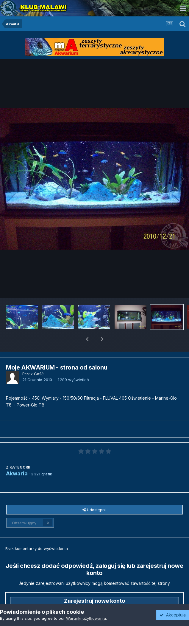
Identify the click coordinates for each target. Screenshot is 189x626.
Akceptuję (173, 614)
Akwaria (17, 458)
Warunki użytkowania (86, 618)
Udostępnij (94, 494)
